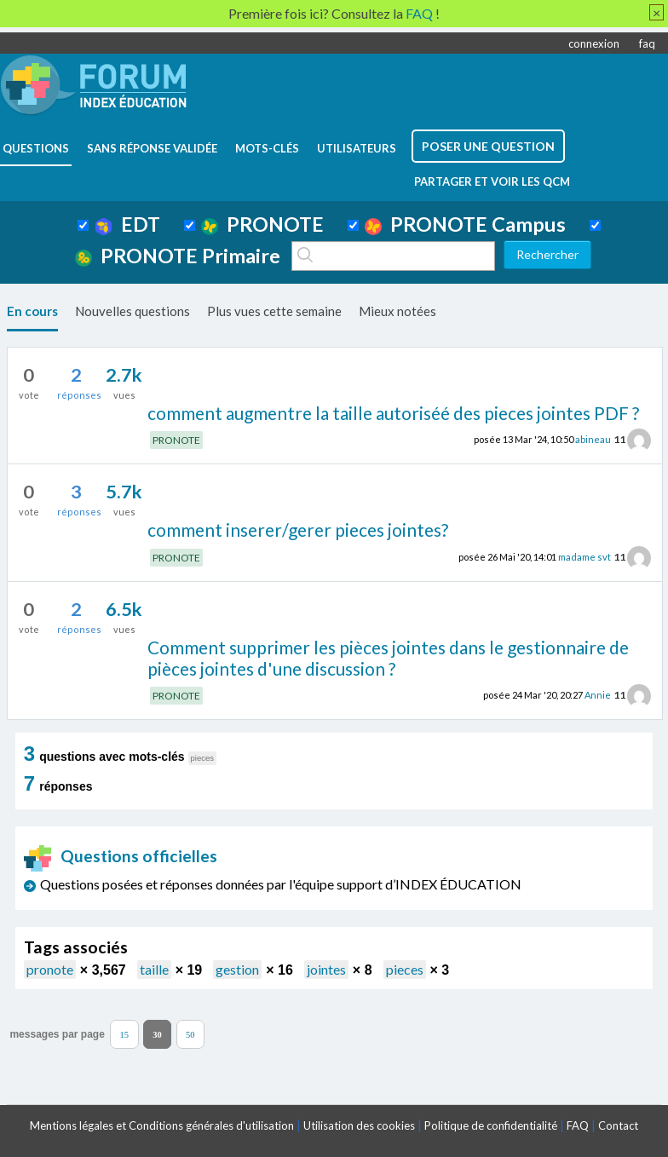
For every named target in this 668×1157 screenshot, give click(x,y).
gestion (237, 969)
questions (36, 148)
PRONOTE (262, 224)
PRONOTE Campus (465, 224)
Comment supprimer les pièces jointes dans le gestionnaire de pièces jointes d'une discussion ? (388, 657)
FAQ (578, 1125)
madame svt (584, 556)
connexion (593, 43)
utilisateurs (356, 148)
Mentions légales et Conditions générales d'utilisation (162, 1125)
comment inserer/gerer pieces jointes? (297, 529)
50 (190, 1034)
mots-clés (267, 148)
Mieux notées (397, 311)
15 (125, 1034)
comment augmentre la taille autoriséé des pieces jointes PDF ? (393, 412)
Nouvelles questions (132, 311)
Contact (618, 1125)
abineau (593, 439)
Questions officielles (121, 856)
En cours (32, 311)
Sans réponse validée (152, 148)
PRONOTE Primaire (177, 256)
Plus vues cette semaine (274, 311)
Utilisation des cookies (359, 1125)
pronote (49, 969)
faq (647, 43)
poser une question (488, 146)
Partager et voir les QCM (492, 181)
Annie (597, 694)
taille (154, 969)
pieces (404, 969)
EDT (127, 224)
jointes (326, 969)
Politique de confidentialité (490, 1125)
